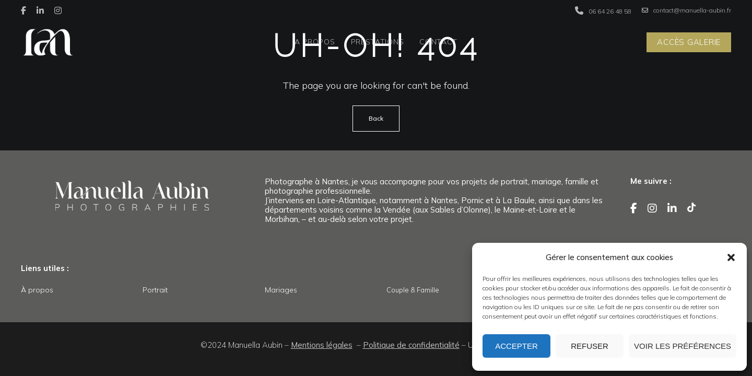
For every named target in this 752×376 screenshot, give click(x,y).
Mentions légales (321, 345)
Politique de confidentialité (411, 345)
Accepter (516, 346)
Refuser (589, 346)
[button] (731, 257)
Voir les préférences (682, 346)
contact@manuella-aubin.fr (686, 10)
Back (376, 118)
